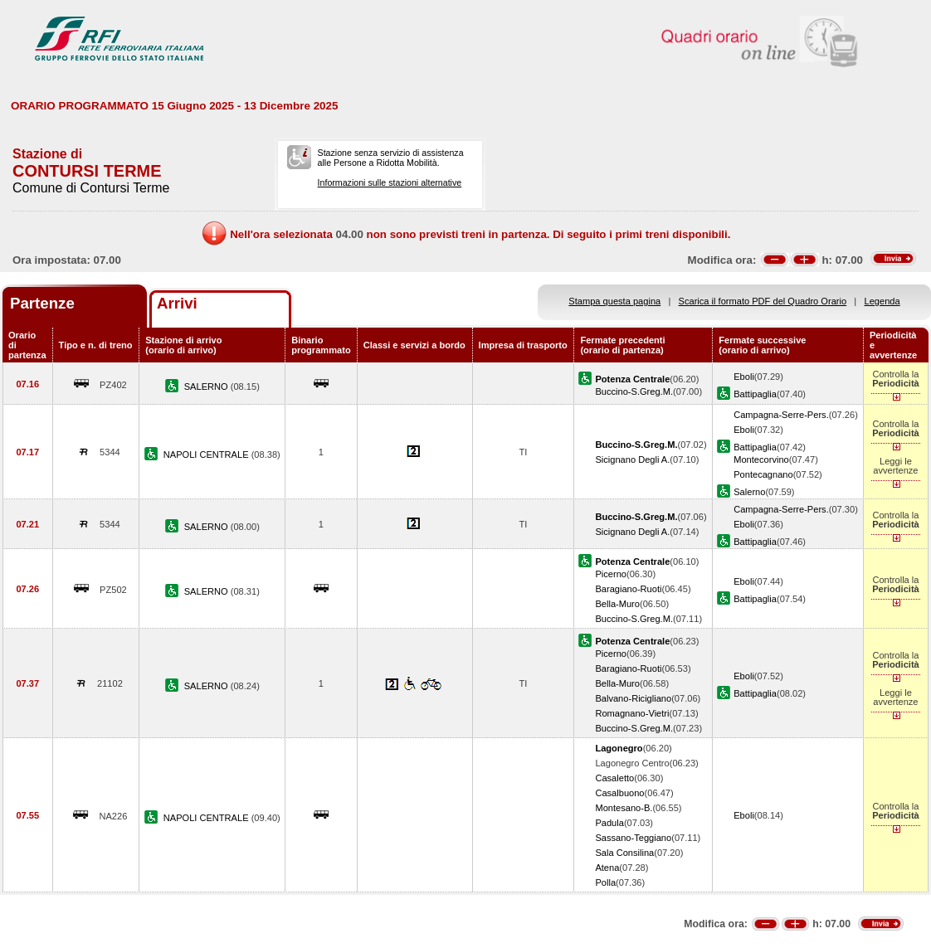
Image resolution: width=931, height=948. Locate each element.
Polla (605, 882)
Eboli (744, 377)
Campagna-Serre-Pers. (781, 415)
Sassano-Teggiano (633, 838)
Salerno (749, 492)
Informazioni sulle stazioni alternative (390, 182)
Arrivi (177, 303)
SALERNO (207, 386)
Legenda (882, 301)
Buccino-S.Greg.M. (634, 391)
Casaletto (614, 778)
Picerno (610, 574)
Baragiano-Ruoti (628, 589)
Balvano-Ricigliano (633, 698)
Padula (609, 823)
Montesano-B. (623, 808)
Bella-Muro (617, 604)
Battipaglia (755, 394)
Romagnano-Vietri (632, 713)
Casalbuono (619, 793)
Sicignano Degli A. (632, 459)
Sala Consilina (624, 853)
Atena (607, 868)
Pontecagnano (763, 474)
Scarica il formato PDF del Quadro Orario (763, 301)
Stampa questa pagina (614, 301)
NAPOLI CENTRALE (207, 454)
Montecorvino (761, 459)
